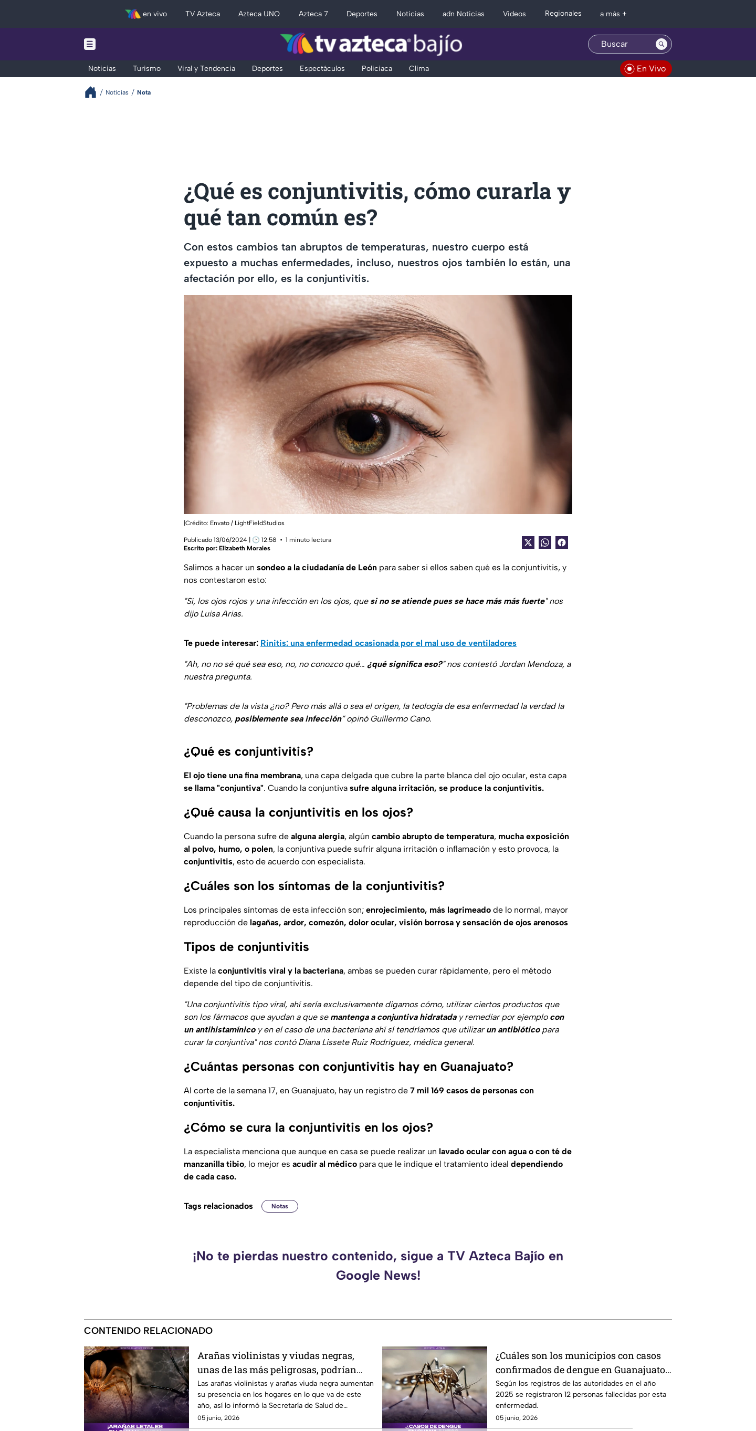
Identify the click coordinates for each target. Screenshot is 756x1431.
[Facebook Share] (561, 542)
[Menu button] (126, 44)
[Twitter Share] (528, 542)
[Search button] (661, 44)
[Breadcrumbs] (95, 92)
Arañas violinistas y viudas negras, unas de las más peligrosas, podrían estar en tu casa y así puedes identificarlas (276, 1362)
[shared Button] (545, 542)
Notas (279, 1206)
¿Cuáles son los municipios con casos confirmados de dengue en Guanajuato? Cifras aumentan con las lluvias (582, 1362)
